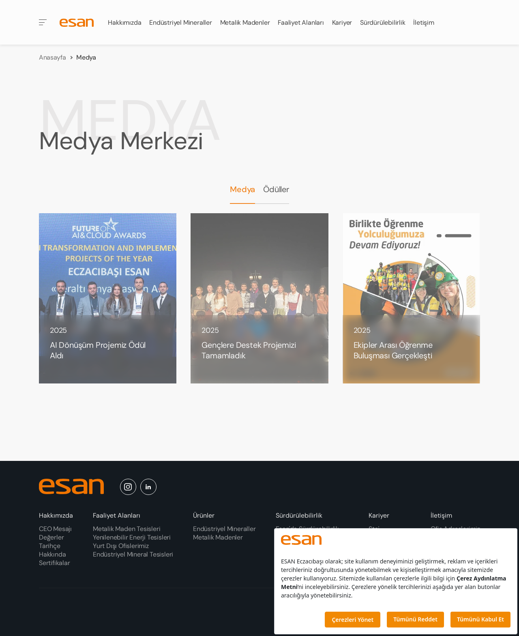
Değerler (51, 537)
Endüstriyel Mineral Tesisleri (133, 554)
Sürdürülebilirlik (299, 515)
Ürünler (203, 515)
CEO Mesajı (55, 529)
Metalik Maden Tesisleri (126, 529)
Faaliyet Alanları (116, 515)
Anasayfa (52, 51)
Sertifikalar (54, 563)
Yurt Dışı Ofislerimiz (121, 546)
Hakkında (52, 554)
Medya (242, 181)
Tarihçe (49, 546)
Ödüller (276, 181)
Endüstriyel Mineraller (181, 15)
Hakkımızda (125, 20)
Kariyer (379, 515)
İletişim (441, 515)
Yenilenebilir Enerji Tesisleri (132, 537)
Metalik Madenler (246, 8)
